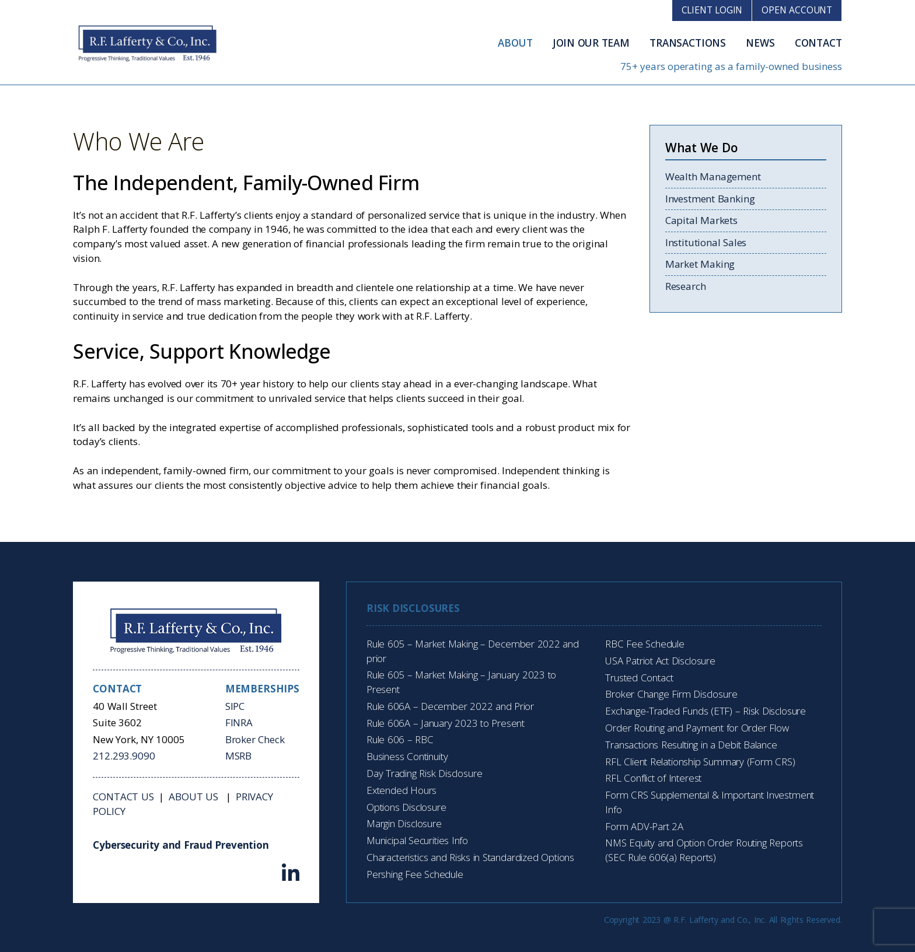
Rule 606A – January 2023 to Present (445, 723)
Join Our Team (591, 43)
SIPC (235, 706)
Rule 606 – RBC (400, 739)
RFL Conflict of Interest (653, 778)
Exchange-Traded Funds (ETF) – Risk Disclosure (705, 711)
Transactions (687, 43)
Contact (818, 43)
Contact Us (123, 796)
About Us (195, 796)
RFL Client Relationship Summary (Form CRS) (700, 761)
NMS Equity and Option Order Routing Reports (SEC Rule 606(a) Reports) (704, 850)
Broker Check (255, 739)
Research (685, 286)
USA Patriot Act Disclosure (660, 660)
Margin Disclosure (404, 823)
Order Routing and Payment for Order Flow (696, 727)
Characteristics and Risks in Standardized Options (470, 857)
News (760, 43)
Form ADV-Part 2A (644, 826)
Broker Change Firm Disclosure (671, 694)
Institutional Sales (705, 242)
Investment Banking (710, 198)
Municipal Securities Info (417, 840)
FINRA (239, 722)
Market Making (700, 264)
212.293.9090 (124, 755)
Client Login (712, 10)
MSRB (238, 755)
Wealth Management (713, 176)
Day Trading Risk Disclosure (424, 773)
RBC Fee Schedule (644, 643)
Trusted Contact (639, 677)
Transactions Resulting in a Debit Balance (691, 744)
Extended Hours (401, 790)
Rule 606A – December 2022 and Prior (450, 706)
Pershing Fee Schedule (414, 874)
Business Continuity (407, 756)
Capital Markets (701, 220)
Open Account (797, 10)
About (515, 43)
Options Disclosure (406, 807)
